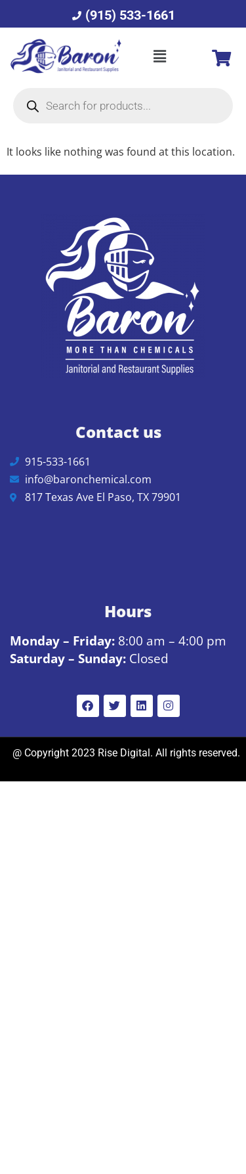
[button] (160, 56)
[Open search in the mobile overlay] (123, 105)
